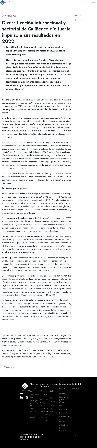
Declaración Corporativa (34, 395)
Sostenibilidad (73, 388)
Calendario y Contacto (63, 427)
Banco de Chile (53, 389)
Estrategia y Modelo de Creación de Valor (34, 405)
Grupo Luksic (32, 415)
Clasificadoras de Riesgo (63, 419)
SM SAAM (52, 409)
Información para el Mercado (63, 399)
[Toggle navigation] (93, 2)
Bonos (61, 413)
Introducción (44, 391)
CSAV (52, 398)
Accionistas (63, 409)
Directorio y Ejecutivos (44, 397)
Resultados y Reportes (63, 391)
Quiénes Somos (33, 389)
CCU (51, 394)
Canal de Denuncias (44, 419)
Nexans (52, 401)
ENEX (52, 405)
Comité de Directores (44, 405)
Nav (60, 405)
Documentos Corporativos (44, 413)
